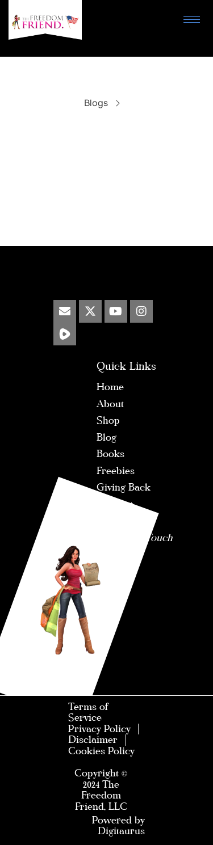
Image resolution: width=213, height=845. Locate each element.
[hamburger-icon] (191, 19)
